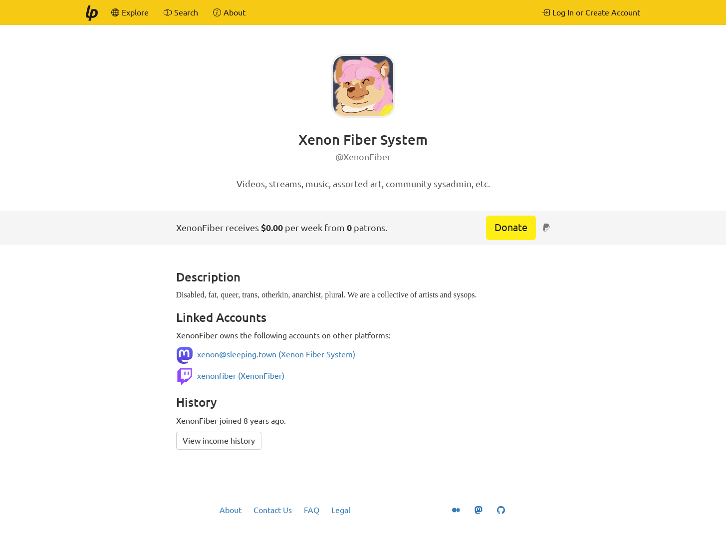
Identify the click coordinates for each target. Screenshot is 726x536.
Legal (340, 510)
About (231, 510)
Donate (510, 227)
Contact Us (272, 510)
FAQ (311, 510)
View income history (219, 440)
